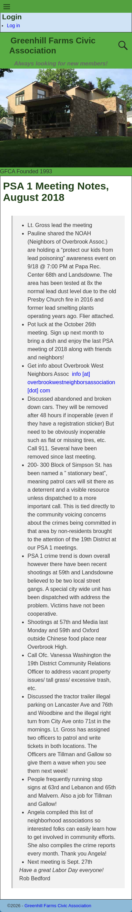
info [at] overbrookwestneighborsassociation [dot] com (71, 382)
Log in (13, 25)
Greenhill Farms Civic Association (57, 905)
